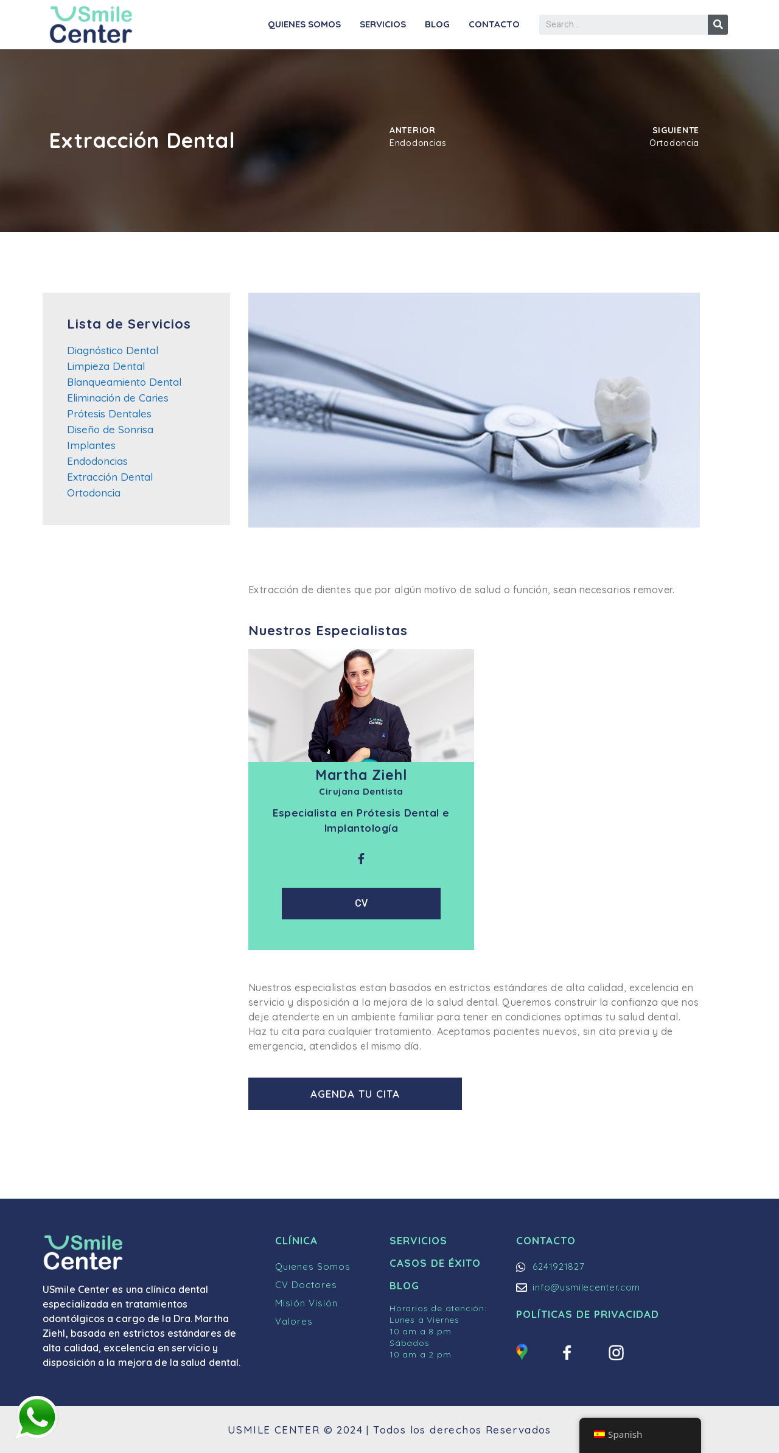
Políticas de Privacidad (587, 1314)
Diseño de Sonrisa (110, 429)
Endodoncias (97, 461)
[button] (357, 1094)
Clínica (296, 1240)
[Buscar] (718, 25)
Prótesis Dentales (109, 413)
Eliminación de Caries (118, 397)
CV (361, 903)
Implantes (91, 445)
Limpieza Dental (106, 366)
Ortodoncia (94, 492)
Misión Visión (306, 1303)
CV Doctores (306, 1285)
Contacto (494, 24)
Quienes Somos (304, 24)
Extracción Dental (110, 476)
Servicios (383, 24)
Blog (437, 24)
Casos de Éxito (435, 1262)
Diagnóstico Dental (112, 350)
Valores (294, 1321)
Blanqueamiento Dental (124, 381)
